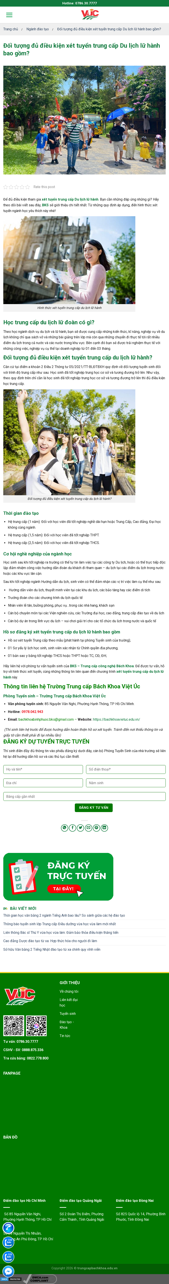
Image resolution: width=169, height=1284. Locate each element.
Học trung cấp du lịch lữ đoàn (40, 322)
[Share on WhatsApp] (64, 828)
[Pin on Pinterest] (96, 828)
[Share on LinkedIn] (104, 828)
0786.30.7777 (27, 1041)
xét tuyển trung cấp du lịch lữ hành (105, 357)
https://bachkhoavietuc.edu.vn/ (116, 719)
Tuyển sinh (68, 1014)
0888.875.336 (32, 1050)
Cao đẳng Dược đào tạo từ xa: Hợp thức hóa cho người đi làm (50, 941)
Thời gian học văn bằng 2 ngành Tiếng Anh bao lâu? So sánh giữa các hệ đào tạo (64, 915)
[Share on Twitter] (80, 828)
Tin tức (65, 1036)
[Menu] (6, 15)
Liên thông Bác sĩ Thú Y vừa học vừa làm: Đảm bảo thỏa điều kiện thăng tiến (60, 932)
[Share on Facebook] (72, 828)
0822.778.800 (37, 1058)
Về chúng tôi (69, 991)
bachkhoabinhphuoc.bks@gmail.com (46, 719)
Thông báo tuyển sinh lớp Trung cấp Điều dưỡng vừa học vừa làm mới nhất (59, 924)
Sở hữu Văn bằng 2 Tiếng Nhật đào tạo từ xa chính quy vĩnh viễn (51, 949)
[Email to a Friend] (88, 828)
